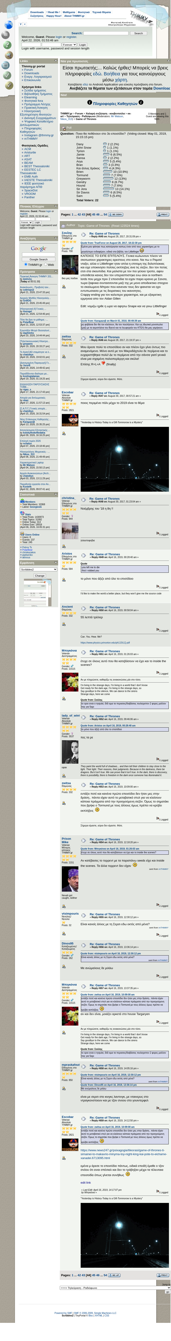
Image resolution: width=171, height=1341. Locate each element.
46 (97, 214)
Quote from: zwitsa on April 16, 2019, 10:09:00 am (108, 994)
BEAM (28, 162)
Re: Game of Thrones (104, 233)
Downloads (37, 12)
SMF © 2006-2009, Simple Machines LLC (95, 1313)
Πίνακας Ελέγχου (32, 206)
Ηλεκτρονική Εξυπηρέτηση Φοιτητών (35, 112)
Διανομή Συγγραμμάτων (40, 118)
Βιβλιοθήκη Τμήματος (38, 94)
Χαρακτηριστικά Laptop (32, 462)
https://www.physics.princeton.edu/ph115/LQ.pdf (105, 642)
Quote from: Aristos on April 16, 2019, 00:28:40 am (108, 725)
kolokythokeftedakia (34, 432)
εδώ (97, 73)
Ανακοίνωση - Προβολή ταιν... (35, 287)
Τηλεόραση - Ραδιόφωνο (81, 116)
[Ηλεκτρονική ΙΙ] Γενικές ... (33, 309)
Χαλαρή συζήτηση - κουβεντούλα (105, 113)
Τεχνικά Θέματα (101, 12)
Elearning (30, 97)
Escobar (68, 392)
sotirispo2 (28, 290)
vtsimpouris (70, 913)
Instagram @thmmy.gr (39, 135)
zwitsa (66, 336)
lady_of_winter (72, 715)
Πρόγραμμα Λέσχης (37, 104)
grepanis (28, 344)
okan (25, 400)
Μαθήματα (69, 12)
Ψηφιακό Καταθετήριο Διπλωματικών (36, 123)
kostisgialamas (31, 376)
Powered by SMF (63, 1313)
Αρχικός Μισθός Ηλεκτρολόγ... (35, 298)
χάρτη (121, 79)
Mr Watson (29, 465)
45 (93, 214)
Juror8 (26, 365)
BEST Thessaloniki (36, 166)
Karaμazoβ (29, 422)
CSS (106, 1315)
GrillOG (27, 300)
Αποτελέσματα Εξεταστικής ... (35, 430)
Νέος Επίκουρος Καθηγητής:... (35, 419)
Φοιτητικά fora (33, 100)
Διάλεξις (27, 279)
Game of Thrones (86, 119)
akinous (26, 557)
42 (79, 214)
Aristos (67, 553)
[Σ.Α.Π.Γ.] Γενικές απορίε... (33, 408)
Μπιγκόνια (69, 650)
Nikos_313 (28, 454)
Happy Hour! (54, 15)
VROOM (30, 194)
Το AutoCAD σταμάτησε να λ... (35, 352)
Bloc (90, 1315)
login (59, 37)
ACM (27, 149)
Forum (28, 69)
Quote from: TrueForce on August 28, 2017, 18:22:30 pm (111, 243)
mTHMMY (31, 138)
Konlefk (27, 486)
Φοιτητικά (84, 12)
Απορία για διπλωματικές (33, 398)
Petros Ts (27, 547)
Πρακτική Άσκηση (36, 107)
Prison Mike (66, 840)
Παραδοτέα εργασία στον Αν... (35, 484)
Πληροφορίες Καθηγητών (31, 130)
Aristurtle (30, 152)
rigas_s (27, 389)
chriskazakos (29, 552)
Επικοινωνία (32, 80)
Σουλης (67, 233)
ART (27, 156)
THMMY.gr (66, 113)
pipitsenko (27, 555)
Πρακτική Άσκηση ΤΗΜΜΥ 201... (36, 276)
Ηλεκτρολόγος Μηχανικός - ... (35, 452)
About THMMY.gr (74, 15)
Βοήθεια (112, 73)
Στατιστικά (27, 494)
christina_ (69, 498)
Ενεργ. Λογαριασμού (38, 76)
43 (83, 214)
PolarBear (28, 322)
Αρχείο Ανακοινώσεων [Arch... (35, 473)
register (71, 37)
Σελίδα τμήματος (35, 90)
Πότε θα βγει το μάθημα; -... (34, 319)
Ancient (67, 606)
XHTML (99, 1315)
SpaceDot (30, 190)
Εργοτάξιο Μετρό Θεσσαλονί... (35, 330)
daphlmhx (28, 333)
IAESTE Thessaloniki (38, 180)
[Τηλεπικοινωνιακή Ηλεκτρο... (35, 341)
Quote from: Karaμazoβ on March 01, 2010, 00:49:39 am (111, 321)
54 (105, 214)
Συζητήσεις (37, 15)
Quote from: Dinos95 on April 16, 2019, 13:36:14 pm (109, 1085)
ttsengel (27, 311)
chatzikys (28, 354)
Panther (29, 197)
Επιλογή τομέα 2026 (30, 441)
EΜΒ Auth (31, 176)
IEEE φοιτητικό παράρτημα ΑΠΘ (32, 185)
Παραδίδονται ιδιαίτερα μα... (34, 373)
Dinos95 (68, 943)
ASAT (28, 159)
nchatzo (27, 443)
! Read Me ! (53, 12)
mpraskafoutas (72, 1064)
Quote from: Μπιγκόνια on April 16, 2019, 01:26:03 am (110, 849)
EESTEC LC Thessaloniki (30, 171)
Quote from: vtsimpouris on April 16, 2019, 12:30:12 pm (111, 953)
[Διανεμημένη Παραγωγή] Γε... (35, 363)
